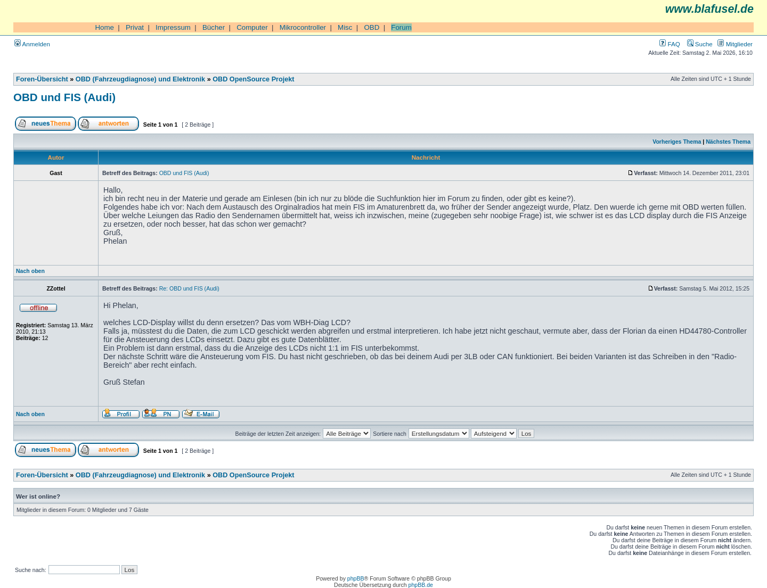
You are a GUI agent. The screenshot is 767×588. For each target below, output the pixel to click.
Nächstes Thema (728, 141)
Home (104, 27)
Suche (700, 43)
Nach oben (30, 271)
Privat (135, 27)
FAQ (669, 43)
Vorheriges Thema (676, 141)
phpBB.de (421, 585)
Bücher (213, 27)
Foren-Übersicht (42, 79)
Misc (345, 27)
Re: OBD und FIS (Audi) (189, 288)
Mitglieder (735, 43)
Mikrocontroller (303, 27)
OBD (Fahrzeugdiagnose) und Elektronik (140, 79)
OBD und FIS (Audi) (64, 97)
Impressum (173, 27)
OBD (371, 27)
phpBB (355, 578)
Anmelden (32, 43)
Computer (252, 27)
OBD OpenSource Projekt (253, 79)
